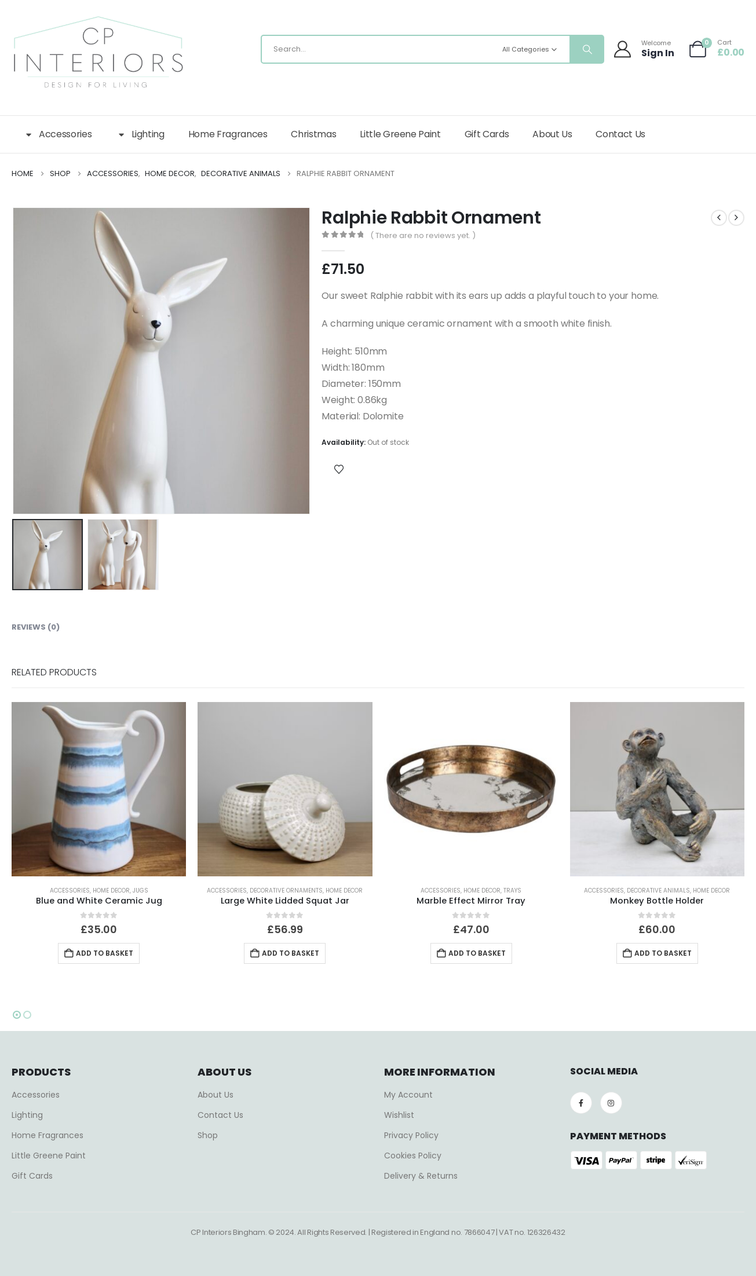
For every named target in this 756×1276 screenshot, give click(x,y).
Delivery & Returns (421, 1176)
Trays (512, 890)
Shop (208, 1135)
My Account (408, 1094)
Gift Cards (487, 134)
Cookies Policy (412, 1155)
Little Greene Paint (400, 134)
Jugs (140, 890)
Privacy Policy (411, 1135)
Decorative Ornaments (286, 890)
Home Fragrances (228, 134)
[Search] (586, 49)
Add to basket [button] (104, 953)
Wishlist (399, 1115)
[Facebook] (581, 1103)
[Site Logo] (98, 52)
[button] (17, 1015)
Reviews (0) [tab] (36, 626)
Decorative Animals (658, 890)
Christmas (313, 134)
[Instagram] (611, 1103)
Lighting (139, 134)
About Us (552, 134)
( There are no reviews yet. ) (423, 235)
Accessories (57, 134)
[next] (736, 218)
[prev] (719, 218)
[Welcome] (645, 49)
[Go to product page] (99, 789)
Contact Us (620, 134)
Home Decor (111, 890)
